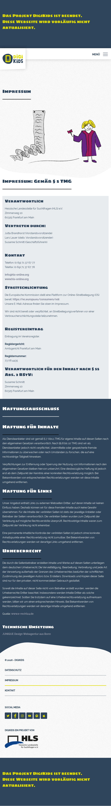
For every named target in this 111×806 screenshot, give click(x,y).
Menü (100, 54)
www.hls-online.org (17, 279)
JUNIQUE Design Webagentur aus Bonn (26, 634)
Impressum (11, 680)
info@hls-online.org (17, 274)
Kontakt (10, 690)
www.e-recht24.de (22, 613)
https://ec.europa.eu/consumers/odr (36, 299)
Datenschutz (13, 670)
